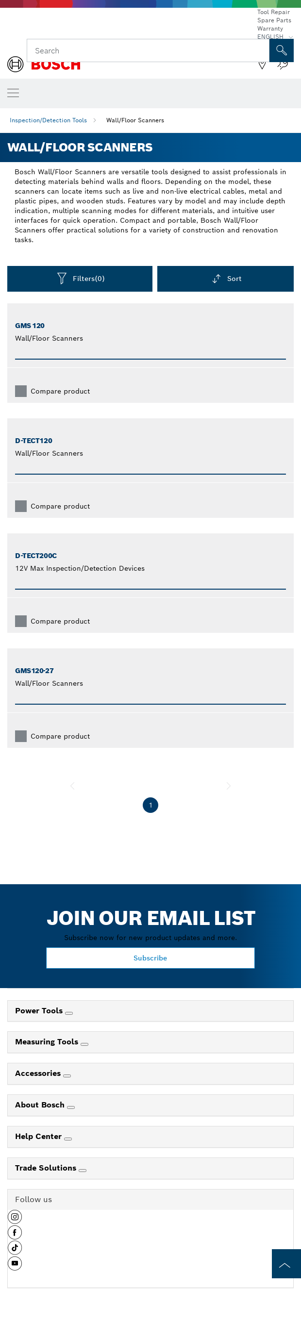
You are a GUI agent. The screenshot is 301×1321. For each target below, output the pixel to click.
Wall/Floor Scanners (135, 120)
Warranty (270, 28)
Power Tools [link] (40, 1011)
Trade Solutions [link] (47, 1168)
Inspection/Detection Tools (48, 120)
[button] (15, 1220)
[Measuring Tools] (84, 1044)
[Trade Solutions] (82, 1170)
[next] (228, 785)
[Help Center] (68, 1139)
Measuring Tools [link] (48, 1042)
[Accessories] (67, 1075)
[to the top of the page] (286, 1263)
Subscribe (150, 958)
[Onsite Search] (281, 50)
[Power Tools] (69, 1013)
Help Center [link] (39, 1136)
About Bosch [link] (41, 1105)
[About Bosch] (71, 1107)
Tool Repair (273, 12)
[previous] (72, 785)
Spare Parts (274, 20)
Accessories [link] (39, 1073)
